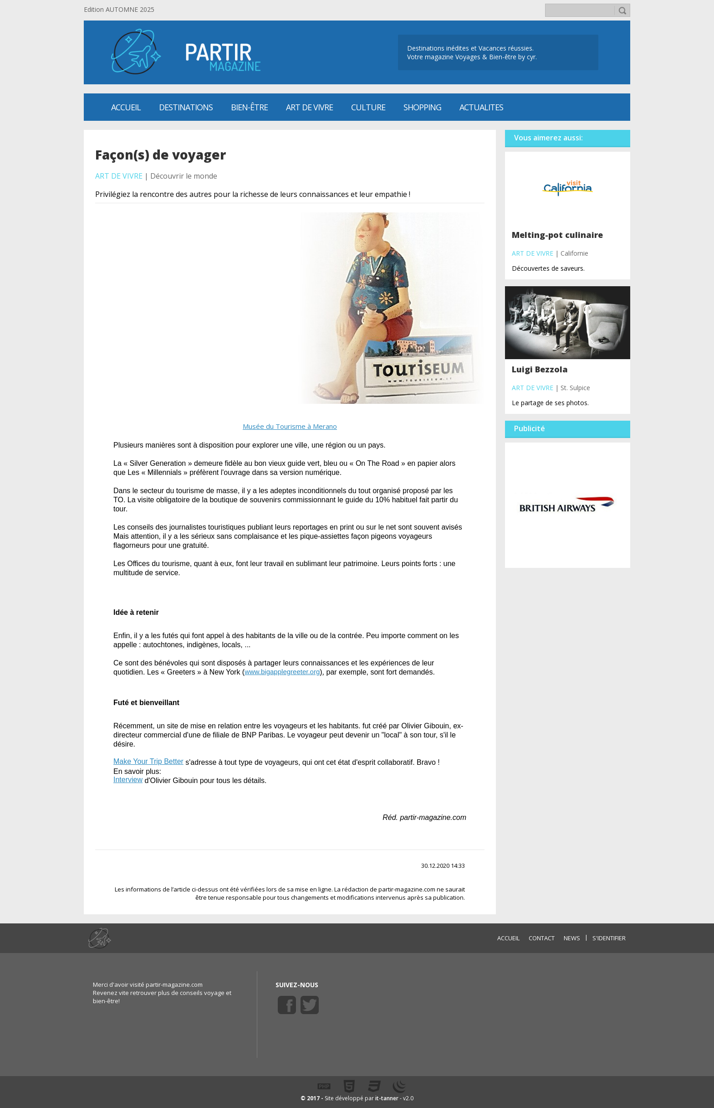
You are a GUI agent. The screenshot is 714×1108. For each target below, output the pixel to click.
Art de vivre (309, 107)
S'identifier (609, 938)
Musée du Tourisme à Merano (290, 426)
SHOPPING (422, 107)
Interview (128, 779)
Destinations (186, 107)
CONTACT (542, 938)
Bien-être (249, 107)
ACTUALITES (481, 107)
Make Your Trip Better (148, 761)
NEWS (572, 938)
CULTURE (368, 107)
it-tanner (386, 1098)
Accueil (126, 107)
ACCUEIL (508, 938)
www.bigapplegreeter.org (282, 671)
